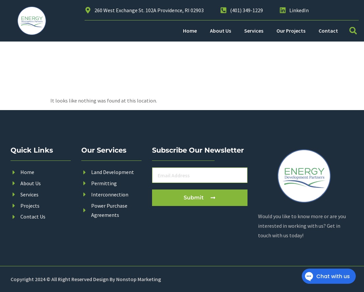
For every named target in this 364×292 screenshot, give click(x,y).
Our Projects (290, 30)
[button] (353, 30)
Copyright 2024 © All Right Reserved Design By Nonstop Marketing (86, 279)
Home (190, 30)
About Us (220, 30)
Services (253, 30)
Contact (328, 30)
